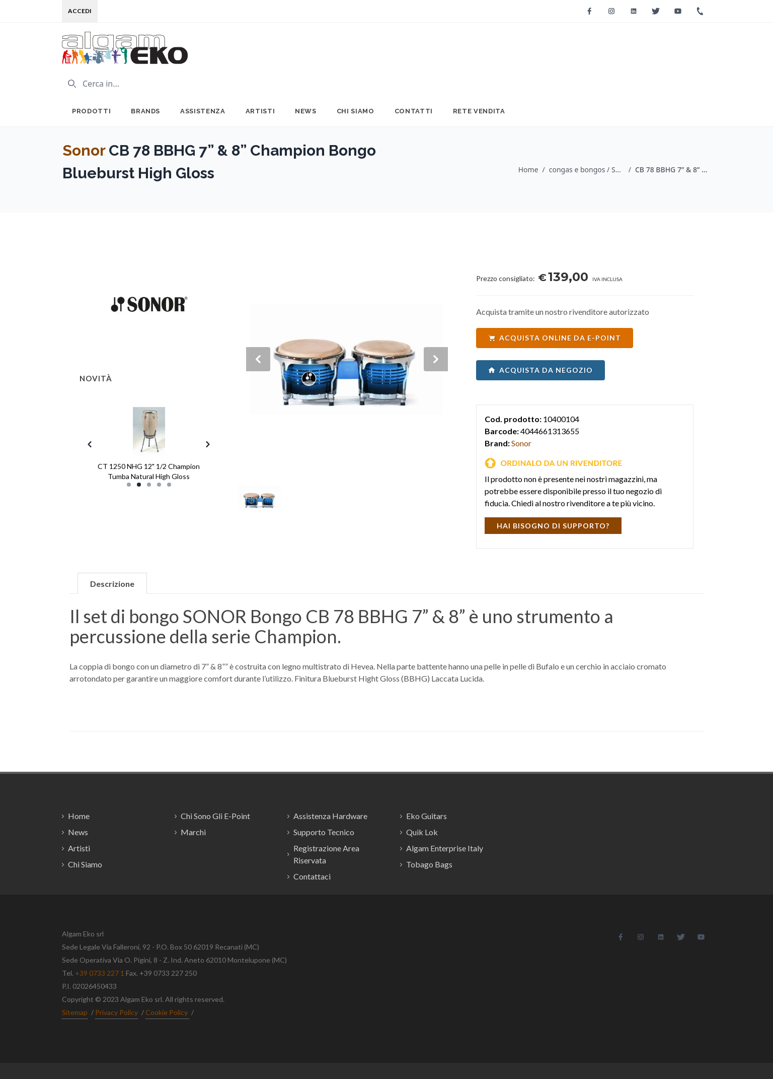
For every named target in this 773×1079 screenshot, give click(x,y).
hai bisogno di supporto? (553, 525)
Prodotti (91, 111)
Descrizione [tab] (112, 583)
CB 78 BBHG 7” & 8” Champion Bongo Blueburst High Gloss (673, 169)
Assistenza (202, 111)
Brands (145, 111)
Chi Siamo (355, 111)
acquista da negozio (540, 370)
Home (528, 169)
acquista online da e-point (554, 337)
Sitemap (75, 1012)
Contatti (414, 111)
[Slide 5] (169, 485)
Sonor (83, 150)
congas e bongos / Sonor (587, 169)
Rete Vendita (479, 111)
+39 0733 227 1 (99, 973)
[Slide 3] (149, 485)
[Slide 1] (129, 485)
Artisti (260, 111)
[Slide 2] (139, 485)
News (306, 111)
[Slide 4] (159, 485)
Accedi (80, 11)
